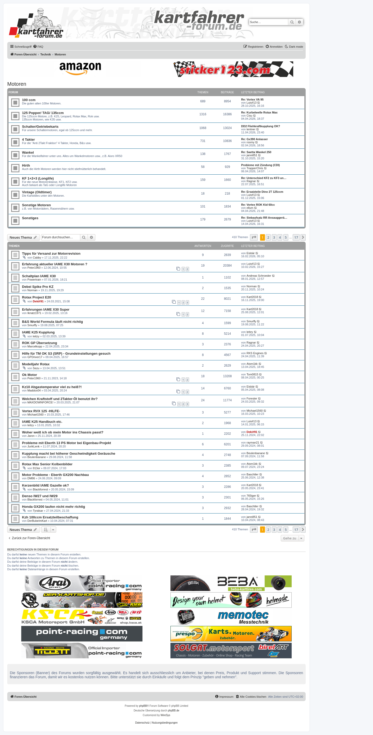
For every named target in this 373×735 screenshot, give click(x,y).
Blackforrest (40, 489)
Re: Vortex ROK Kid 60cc (258, 204)
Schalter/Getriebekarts (40, 127)
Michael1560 (35, 414)
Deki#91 (38, 301)
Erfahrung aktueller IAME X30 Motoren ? (54, 264)
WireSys (165, 715)
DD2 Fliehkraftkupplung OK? (260, 126)
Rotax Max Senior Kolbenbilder (47, 464)
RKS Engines (255, 353)
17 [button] (296, 237)
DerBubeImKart (37, 520)
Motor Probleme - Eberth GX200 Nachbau (55, 475)
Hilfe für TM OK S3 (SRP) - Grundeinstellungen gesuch (66, 353)
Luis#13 (252, 102)
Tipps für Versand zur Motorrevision (51, 253)
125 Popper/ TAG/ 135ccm (43, 113)
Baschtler (253, 474)
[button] (254, 237)
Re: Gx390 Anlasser (254, 139)
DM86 (31, 478)
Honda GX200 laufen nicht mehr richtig (53, 507)
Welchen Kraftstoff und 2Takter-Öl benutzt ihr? (60, 399)
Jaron (31, 435)
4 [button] (280, 237)
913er (36, 468)
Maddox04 (34, 390)
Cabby (37, 257)
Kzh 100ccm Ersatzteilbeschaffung (50, 517)
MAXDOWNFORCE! (40, 402)
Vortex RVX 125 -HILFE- (41, 411)
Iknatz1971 (34, 313)
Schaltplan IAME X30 (39, 276)
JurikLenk (33, 446)
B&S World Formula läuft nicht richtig (52, 322)
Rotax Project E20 (36, 297)
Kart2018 (252, 296)
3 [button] (274, 237)
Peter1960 (34, 267)
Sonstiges (30, 218)
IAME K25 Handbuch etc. (42, 422)
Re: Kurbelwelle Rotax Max (259, 112)
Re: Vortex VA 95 (252, 99)
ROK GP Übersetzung (39, 343)
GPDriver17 (34, 357)
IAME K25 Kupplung (38, 332)
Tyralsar (38, 510)
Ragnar (251, 181)
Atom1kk (252, 363)
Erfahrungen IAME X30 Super (45, 309)
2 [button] (268, 237)
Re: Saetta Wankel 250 (256, 152)
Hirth (26, 165)
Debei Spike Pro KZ (38, 287)
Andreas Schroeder (259, 275)
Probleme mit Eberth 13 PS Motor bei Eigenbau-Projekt (66, 443)
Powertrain (34, 279)
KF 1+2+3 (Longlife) (38, 178)
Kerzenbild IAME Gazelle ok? (45, 485)
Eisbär (251, 253)
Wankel (28, 152)
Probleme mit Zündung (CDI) (260, 165)
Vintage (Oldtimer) (37, 192)
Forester (252, 398)
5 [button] (286, 237)
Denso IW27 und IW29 (40, 496)
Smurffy (32, 325)
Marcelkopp (34, 346)
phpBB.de (173, 710)
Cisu (249, 115)
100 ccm (28, 100)
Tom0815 (252, 374)
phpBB (143, 705)
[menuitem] (38, 47)
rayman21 (253, 442)
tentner (251, 129)
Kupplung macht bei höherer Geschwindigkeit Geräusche (68, 453)
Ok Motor (29, 375)
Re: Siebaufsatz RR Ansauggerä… (264, 217)
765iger (251, 495)
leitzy (36, 336)
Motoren (16, 84)
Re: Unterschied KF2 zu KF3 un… (263, 178)
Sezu (36, 368)
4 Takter (28, 139)
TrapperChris (255, 168)
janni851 (252, 155)
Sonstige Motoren (36, 205)
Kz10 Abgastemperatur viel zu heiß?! (52, 387)
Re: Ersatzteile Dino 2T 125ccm (262, 191)
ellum (250, 207)
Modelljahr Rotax (35, 364)
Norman (32, 290)
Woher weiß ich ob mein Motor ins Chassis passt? (62, 432)
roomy (251, 142)
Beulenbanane (36, 457)
